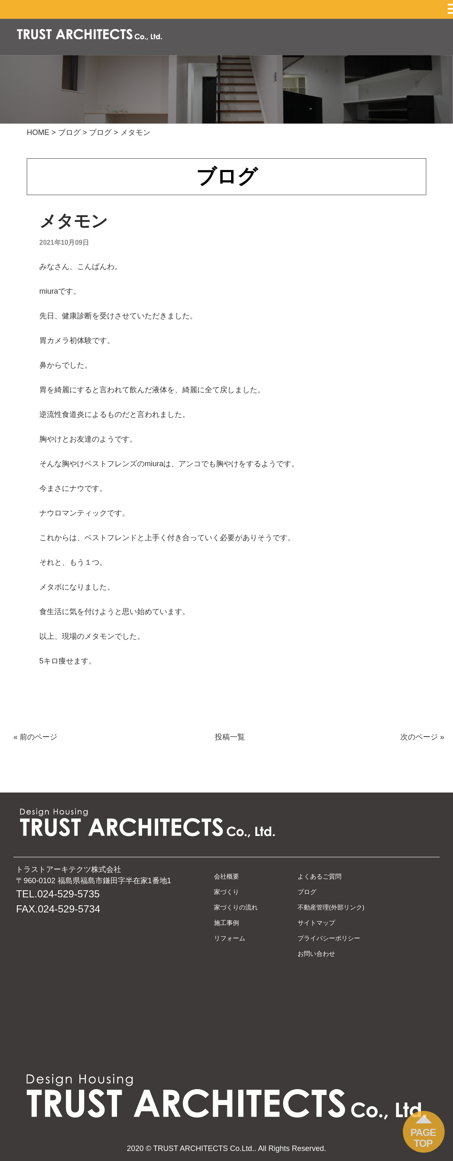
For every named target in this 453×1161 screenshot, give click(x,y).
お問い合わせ (316, 953)
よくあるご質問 (319, 876)
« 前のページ (35, 737)
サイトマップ (316, 922)
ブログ (307, 891)
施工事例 (226, 922)
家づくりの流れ (236, 907)
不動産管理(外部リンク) (331, 907)
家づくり (226, 891)
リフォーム (229, 938)
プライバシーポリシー (329, 938)
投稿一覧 (230, 737)
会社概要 (226, 876)
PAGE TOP (423, 1138)
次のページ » (422, 737)
